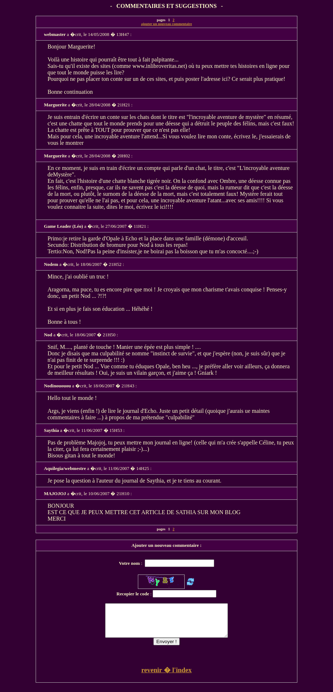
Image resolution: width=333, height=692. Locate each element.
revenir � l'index (166, 676)
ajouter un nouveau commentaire (166, 24)
